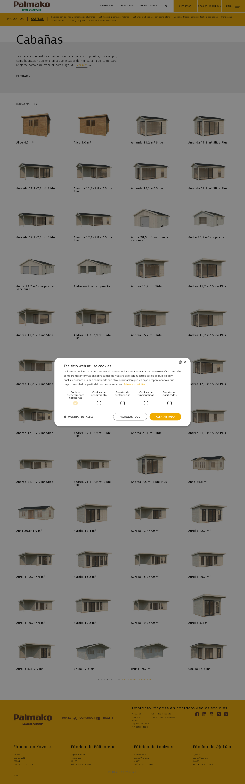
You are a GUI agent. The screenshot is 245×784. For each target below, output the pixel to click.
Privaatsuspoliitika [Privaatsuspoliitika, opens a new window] (134, 384)
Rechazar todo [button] (129, 416)
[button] (78, 417)
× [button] (185, 362)
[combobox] (180, 362)
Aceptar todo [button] (165, 416)
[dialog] (122, 392)
